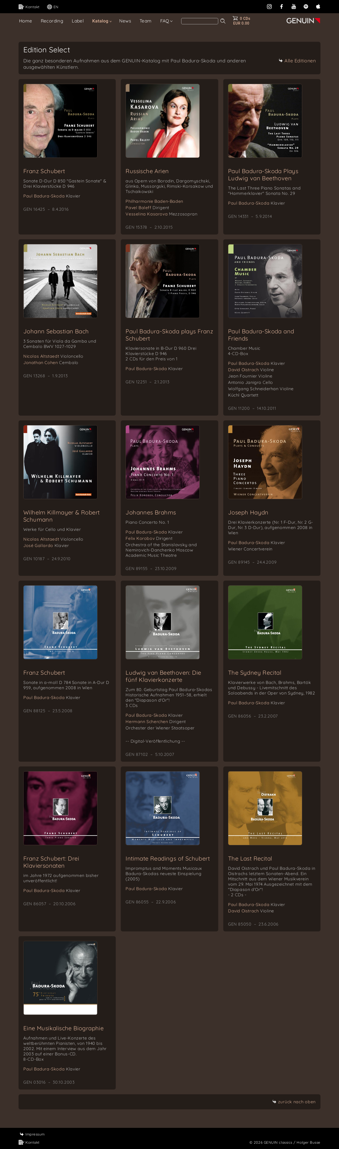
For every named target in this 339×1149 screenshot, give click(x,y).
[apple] (318, 6)
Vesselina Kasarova (161, 214)
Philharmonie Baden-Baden (154, 201)
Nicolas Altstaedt (53, 356)
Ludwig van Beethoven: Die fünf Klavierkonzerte (163, 676)
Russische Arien (147, 171)
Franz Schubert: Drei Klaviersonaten (51, 862)
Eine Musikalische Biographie (63, 1028)
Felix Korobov (149, 538)
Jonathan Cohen (50, 362)
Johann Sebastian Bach (56, 331)
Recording (52, 21)
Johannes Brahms (151, 512)
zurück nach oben (294, 1101)
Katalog (100, 21)
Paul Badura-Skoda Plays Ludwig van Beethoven (263, 174)
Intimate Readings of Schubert (168, 858)
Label (78, 21)
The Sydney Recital (254, 672)
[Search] (199, 21)
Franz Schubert (44, 171)
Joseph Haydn (248, 512)
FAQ (164, 21)
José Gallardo (46, 545)
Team (146, 21)
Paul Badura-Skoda (52, 196)
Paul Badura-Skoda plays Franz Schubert (169, 335)
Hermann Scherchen (156, 721)
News (125, 21)
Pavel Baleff (147, 207)
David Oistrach (251, 369)
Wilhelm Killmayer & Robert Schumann (61, 516)
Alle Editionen (297, 61)
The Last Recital (250, 858)
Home (25, 21)
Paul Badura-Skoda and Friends (261, 335)
